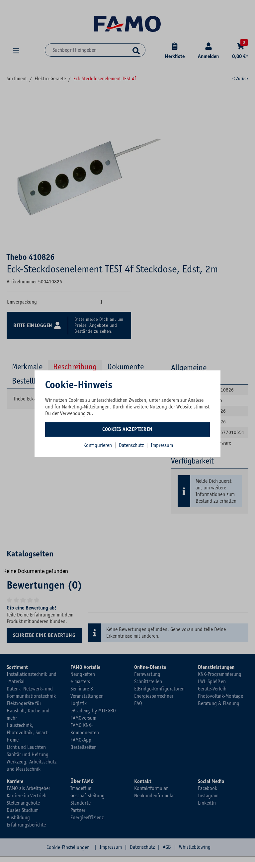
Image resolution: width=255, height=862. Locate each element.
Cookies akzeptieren (127, 429)
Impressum (162, 445)
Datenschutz (132, 445)
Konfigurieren (97, 445)
